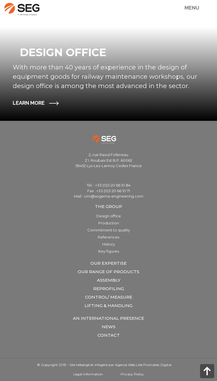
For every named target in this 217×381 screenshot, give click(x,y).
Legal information (88, 374)
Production (108, 223)
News (109, 326)
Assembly (108, 280)
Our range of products (108, 271)
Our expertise (108, 263)
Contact (108, 335)
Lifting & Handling (108, 305)
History (108, 244)
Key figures (108, 251)
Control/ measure (108, 297)
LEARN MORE (29, 103)
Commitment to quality (108, 230)
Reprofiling (108, 288)
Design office (108, 216)
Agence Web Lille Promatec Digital (143, 365)
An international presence (108, 318)
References (108, 237)
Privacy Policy (132, 374)
